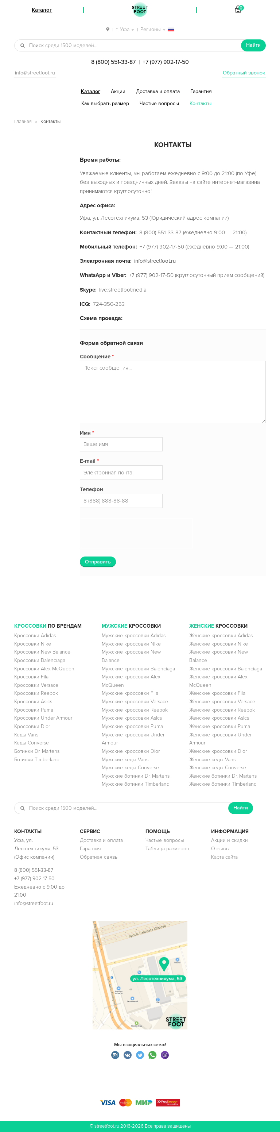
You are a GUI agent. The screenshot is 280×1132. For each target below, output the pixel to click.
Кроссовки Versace (36, 685)
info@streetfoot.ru (35, 73)
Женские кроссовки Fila (217, 693)
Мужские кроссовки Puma (132, 726)
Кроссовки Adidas (35, 635)
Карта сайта (224, 857)
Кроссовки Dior (32, 726)
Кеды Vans (26, 735)
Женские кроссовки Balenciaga (225, 669)
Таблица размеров (167, 849)
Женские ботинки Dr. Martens (223, 776)
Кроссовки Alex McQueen (44, 669)
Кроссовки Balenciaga (39, 660)
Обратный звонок (244, 73)
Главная (23, 121)
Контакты (200, 103)
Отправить (98, 562)
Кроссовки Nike (32, 644)
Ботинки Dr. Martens (36, 751)
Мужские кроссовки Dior (131, 751)
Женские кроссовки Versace (222, 701)
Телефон (91, 489)
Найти (253, 45)
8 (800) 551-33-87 (113, 62)
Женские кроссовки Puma (219, 726)
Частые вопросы (159, 103)
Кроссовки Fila (31, 677)
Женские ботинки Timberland (223, 784)
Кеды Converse (31, 743)
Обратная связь (98, 857)
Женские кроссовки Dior (218, 751)
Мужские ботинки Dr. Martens (136, 776)
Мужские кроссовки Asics (132, 718)
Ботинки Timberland (36, 759)
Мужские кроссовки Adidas (134, 635)
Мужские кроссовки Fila (130, 693)
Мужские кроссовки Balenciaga (138, 669)
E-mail (89, 461)
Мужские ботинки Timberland (136, 784)
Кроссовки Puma (33, 710)
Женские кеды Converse (217, 768)
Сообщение (97, 356)
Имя (87, 433)
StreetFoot (140, 9)
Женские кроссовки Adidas (221, 635)
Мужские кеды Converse (130, 768)
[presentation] (136, 534)
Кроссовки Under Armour (43, 718)
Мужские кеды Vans (125, 759)
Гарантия (201, 91)
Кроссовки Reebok (36, 693)
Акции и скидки (229, 840)
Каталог (90, 91)
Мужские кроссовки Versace (135, 701)
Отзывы (220, 849)
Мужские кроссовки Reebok (135, 710)
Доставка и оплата (158, 91)
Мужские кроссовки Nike (131, 644)
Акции (118, 91)
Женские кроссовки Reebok (222, 710)
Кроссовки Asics (33, 701)
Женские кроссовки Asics (219, 718)
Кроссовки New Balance (42, 652)
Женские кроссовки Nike (218, 644)
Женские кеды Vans (212, 759)
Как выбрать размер (105, 103)
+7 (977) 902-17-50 (166, 62)
